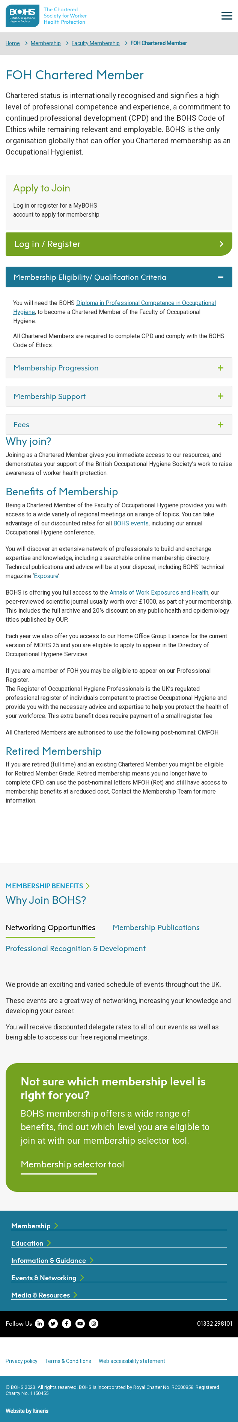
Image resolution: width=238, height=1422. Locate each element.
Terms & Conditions (68, 1361)
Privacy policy (22, 1361)
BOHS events (131, 523)
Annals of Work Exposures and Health (159, 592)
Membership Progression (57, 367)
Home (13, 43)
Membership (46, 43)
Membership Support (50, 396)
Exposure (46, 576)
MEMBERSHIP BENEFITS (44, 886)
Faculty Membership (96, 43)
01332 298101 (214, 1323)
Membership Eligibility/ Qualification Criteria (91, 276)
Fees (21, 424)
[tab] (50, 931)
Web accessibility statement (132, 1361)
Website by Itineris (27, 1411)
